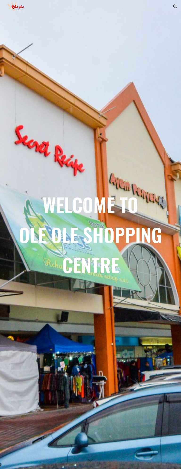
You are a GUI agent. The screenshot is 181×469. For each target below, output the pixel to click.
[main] (90, 234)
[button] (175, 6)
